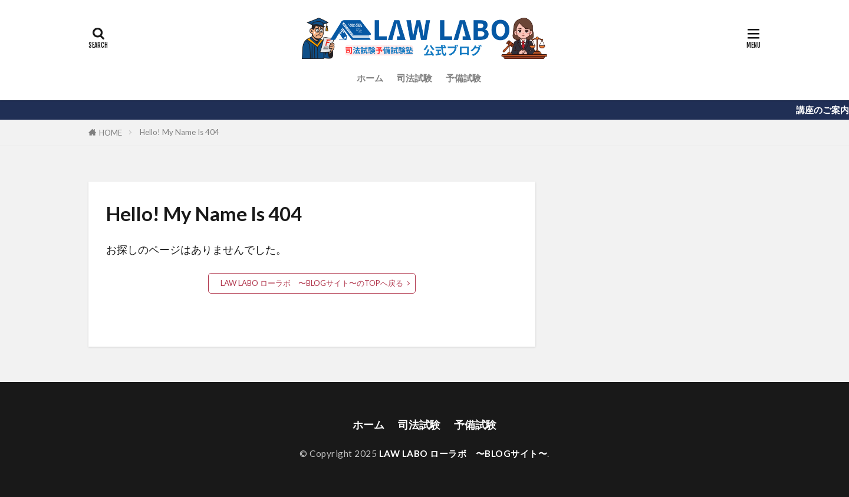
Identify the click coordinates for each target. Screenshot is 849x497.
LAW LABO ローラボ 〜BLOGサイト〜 (463, 453)
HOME (110, 132)
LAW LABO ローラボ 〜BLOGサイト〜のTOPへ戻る (312, 283)
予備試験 (463, 78)
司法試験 (414, 78)
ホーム (370, 78)
